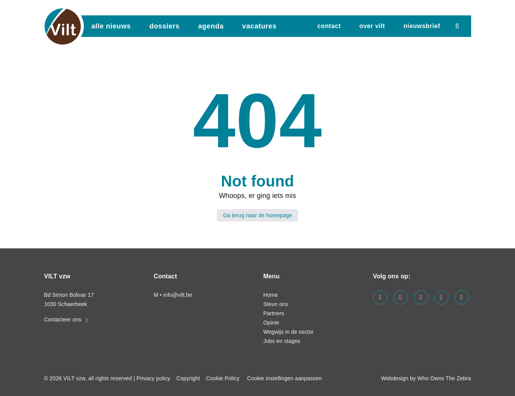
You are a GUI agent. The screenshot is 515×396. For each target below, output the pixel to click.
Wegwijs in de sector (288, 332)
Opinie (271, 322)
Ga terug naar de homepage (257, 215)
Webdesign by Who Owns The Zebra (426, 378)
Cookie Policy (223, 378)
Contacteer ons (66, 319)
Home (270, 295)
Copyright (188, 378)
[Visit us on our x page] (441, 297)
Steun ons (275, 304)
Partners (273, 313)
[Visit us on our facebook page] (380, 297)
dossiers (164, 26)
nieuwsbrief (421, 26)
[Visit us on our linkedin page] (400, 297)
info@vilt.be (177, 295)
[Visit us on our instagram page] (421, 297)
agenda (211, 26)
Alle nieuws (111, 26)
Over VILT (372, 26)
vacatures (259, 26)
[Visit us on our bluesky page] (462, 297)
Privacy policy (153, 378)
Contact (329, 26)
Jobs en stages (281, 341)
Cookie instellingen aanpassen (284, 378)
